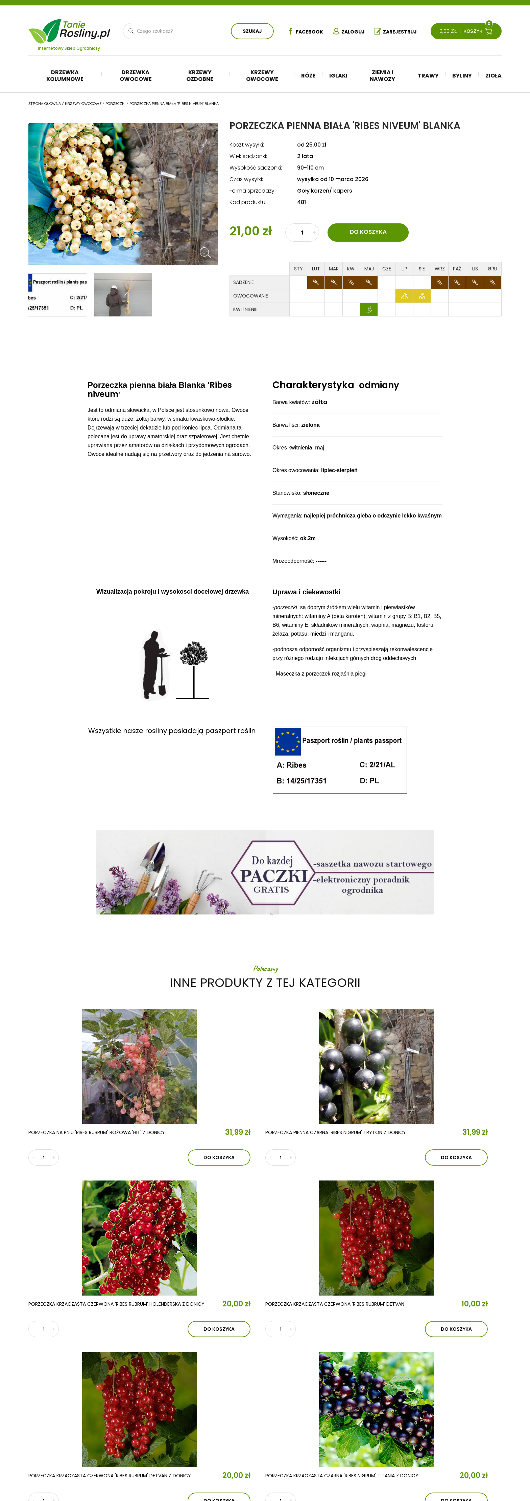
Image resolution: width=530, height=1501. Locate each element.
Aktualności (178, 1409)
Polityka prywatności (460, 1416)
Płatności (445, 1436)
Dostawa (444, 1446)
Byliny (462, 76)
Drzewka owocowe (136, 75)
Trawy (428, 76)
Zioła (493, 76)
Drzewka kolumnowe (64, 75)
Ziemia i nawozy (382, 75)
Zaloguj (348, 31)
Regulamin (446, 1406)
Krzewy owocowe (262, 75)
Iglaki (338, 76)
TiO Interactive (487, 1467)
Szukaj (249, 31)
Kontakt (168, 1429)
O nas (161, 1390)
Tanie (85, 27)
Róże (308, 76)
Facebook (300, 31)
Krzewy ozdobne (199, 75)
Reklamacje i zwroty (458, 1426)
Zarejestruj (398, 31)
